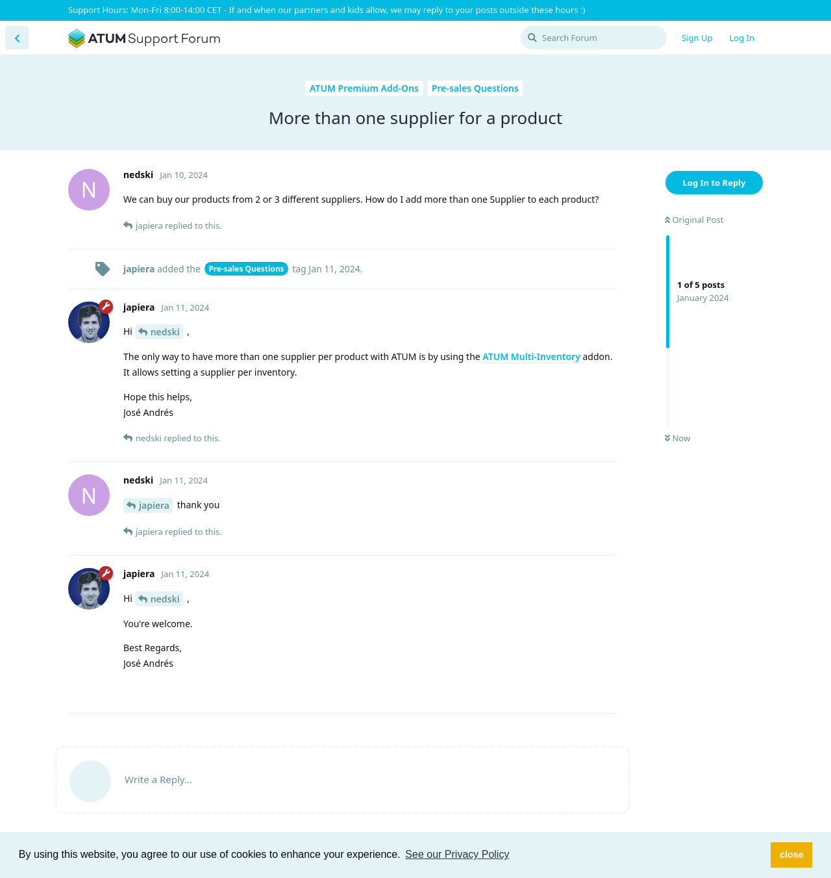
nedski (165, 332)
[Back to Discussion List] (17, 37)
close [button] (792, 854)
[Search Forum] (594, 37)
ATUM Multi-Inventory (531, 356)
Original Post (694, 220)
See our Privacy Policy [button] (457, 854)
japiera (154, 505)
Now (677, 438)
